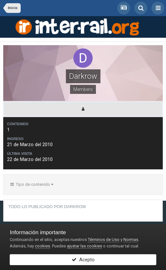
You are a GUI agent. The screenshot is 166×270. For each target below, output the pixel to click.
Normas (130, 239)
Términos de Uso (103, 239)
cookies (42, 246)
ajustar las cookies (84, 246)
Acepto (83, 260)
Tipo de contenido (31, 184)
